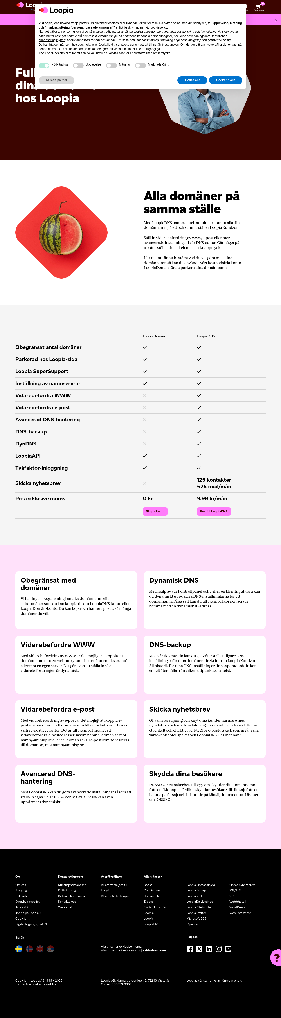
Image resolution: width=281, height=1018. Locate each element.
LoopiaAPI (28, 456)
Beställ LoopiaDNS (214, 511)
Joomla (149, 913)
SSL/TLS (235, 890)
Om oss (20, 885)
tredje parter (112, 31)
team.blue (49, 984)
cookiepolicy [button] (159, 27)
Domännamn (152, 890)
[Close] (276, 20)
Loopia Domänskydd (201, 885)
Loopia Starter (196, 913)
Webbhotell (237, 901)
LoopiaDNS (151, 924)
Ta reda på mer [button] (56, 80)
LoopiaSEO (194, 896)
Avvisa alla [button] (192, 80)
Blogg (19, 890)
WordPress (237, 907)
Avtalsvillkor (23, 907)
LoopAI (149, 918)
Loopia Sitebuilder (199, 907)
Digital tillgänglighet (29, 924)
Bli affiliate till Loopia (115, 896)
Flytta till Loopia (155, 907)
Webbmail (65, 907)
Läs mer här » (229, 735)
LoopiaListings (197, 890)
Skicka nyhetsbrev (242, 885)
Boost (148, 885)
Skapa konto (155, 511)
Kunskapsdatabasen (72, 885)
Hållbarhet (22, 896)
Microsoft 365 (196, 918)
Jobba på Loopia (27, 913)
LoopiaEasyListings (200, 901)
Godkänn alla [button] (225, 80)
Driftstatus (65, 890)
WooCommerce (240, 913)
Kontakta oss (67, 901)
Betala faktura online (72, 896)
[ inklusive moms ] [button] (130, 950)
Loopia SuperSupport (41, 371)
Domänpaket (153, 896)
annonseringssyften (52, 40)
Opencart (193, 924)
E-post (148, 901)
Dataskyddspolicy (27, 901)
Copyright (22, 918)
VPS (232, 896)
